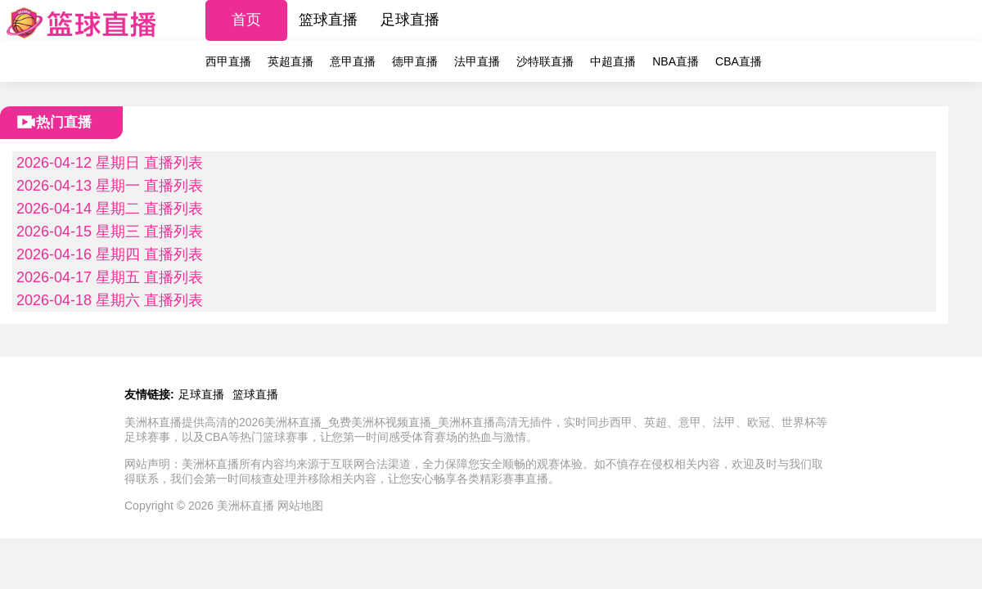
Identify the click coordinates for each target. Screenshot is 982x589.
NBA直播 (675, 61)
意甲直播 (353, 61)
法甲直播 (477, 61)
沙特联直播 (545, 61)
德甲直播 (415, 61)
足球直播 (410, 19)
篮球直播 (328, 19)
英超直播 (290, 61)
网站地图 (300, 505)
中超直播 (613, 61)
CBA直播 (738, 61)
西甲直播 (228, 61)
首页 (246, 19)
